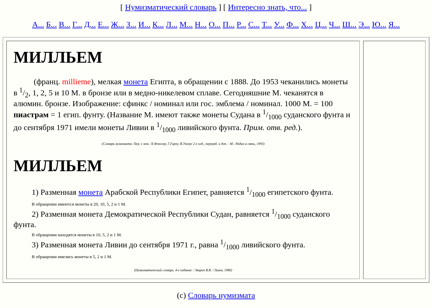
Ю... (379, 24)
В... (64, 24)
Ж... (118, 24)
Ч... (334, 24)
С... (254, 24)
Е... (103, 24)
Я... (394, 24)
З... (131, 24)
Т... (267, 24)
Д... (90, 24)
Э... (364, 24)
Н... (201, 24)
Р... (241, 24)
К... (158, 24)
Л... (171, 24)
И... (144, 24)
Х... (307, 24)
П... (229, 24)
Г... (77, 24)
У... (279, 24)
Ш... (349, 24)
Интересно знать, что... (267, 7)
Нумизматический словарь (170, 7)
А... (38, 24)
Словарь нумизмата (221, 295)
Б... (51, 24)
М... (186, 24)
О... (214, 24)
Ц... (321, 24)
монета (136, 81)
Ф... (293, 24)
